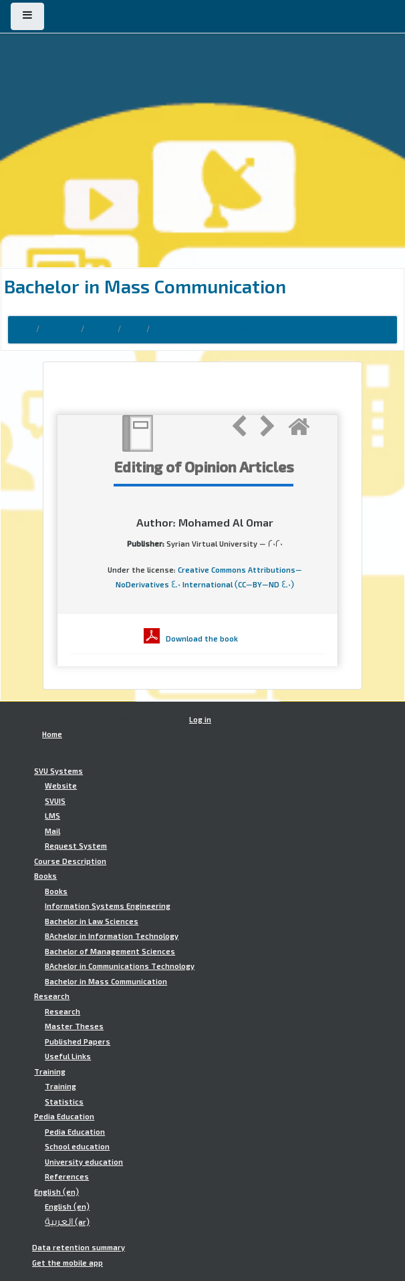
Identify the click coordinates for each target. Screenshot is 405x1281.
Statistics (64, 1102)
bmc (133, 329)
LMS (52, 816)
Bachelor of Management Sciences (110, 951)
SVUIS (55, 801)
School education (77, 1146)
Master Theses (74, 1026)
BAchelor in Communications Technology (119, 966)
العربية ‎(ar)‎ (67, 1222)
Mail (52, 831)
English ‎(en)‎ (56, 1192)
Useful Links (68, 1056)
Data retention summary (78, 1247)
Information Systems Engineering (107, 906)
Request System (76, 846)
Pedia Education (64, 1116)
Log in (200, 719)
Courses (60, 329)
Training (49, 1071)
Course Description (70, 861)
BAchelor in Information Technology (111, 936)
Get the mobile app (67, 1263)
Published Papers (77, 1041)
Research (52, 996)
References (67, 1176)
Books (101, 329)
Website (61, 785)
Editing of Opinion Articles (204, 329)
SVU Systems (58, 771)
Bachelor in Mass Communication (106, 981)
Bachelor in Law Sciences (91, 921)
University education (84, 1162)
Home (21, 329)
